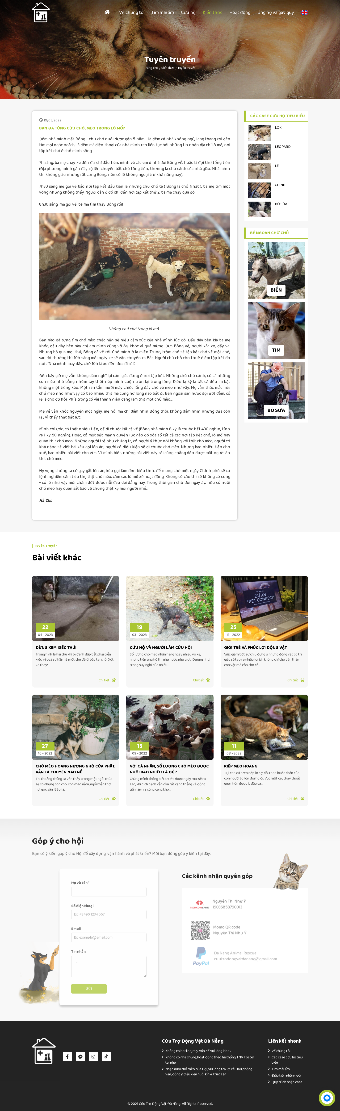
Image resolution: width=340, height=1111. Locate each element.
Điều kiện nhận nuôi (286, 1075)
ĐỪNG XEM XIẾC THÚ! (56, 648)
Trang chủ (151, 67)
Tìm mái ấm (162, 12)
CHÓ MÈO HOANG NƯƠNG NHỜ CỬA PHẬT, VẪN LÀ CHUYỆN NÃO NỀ (75, 769)
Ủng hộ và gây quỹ (275, 12)
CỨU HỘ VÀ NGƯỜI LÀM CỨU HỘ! (161, 648)
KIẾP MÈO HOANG (240, 766)
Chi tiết (107, 680)
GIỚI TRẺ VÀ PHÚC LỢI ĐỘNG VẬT (255, 648)
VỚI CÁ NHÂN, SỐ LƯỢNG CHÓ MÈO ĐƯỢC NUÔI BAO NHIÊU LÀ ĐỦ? (169, 769)
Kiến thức (212, 12)
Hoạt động (239, 12)
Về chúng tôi (131, 12)
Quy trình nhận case (287, 1082)
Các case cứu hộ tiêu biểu (287, 1059)
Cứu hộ (188, 12)
